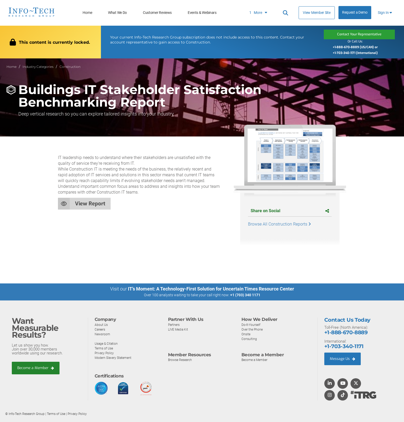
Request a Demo (355, 12)
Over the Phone (252, 329)
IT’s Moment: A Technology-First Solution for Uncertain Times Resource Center (211, 289)
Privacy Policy (105, 353)
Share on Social (290, 210)
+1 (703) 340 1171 (245, 295)
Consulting (249, 339)
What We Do (117, 12)
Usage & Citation (107, 343)
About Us (101, 324)
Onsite (246, 334)
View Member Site (316, 12)
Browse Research (181, 360)
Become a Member (37, 368)
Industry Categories (38, 66)
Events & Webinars (202, 12)
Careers (100, 329)
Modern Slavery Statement (114, 357)
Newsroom (103, 334)
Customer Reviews (157, 12)
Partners (174, 324)
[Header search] (285, 13)
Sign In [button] (385, 12)
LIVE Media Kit (178, 329)
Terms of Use (105, 348)
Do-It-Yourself (251, 324)
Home (87, 12)
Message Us (343, 358)
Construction (70, 66)
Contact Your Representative (359, 34)
